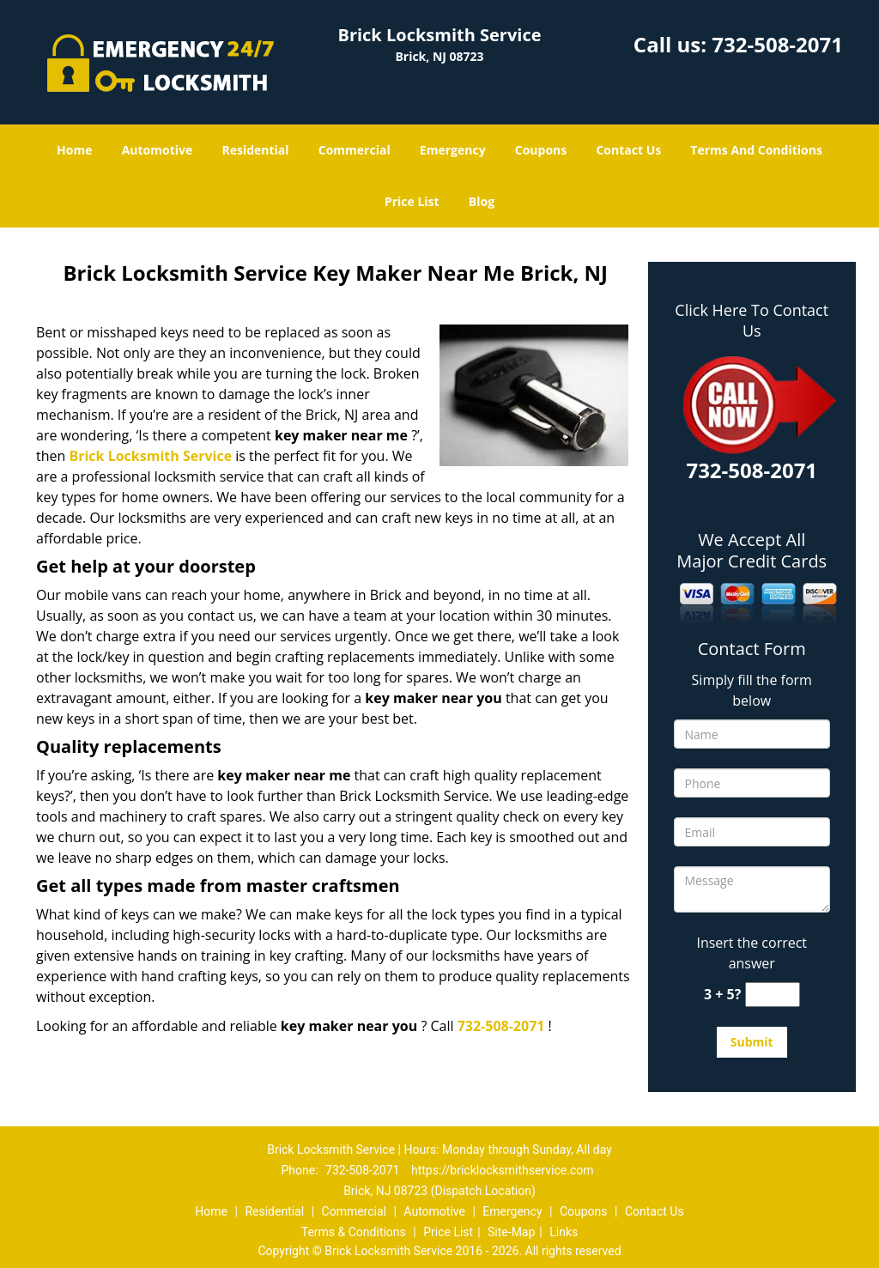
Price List (412, 201)
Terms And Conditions (756, 150)
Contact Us (628, 150)
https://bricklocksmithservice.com (502, 1170)
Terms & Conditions (353, 1232)
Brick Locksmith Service (150, 455)
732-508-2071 (777, 44)
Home (74, 150)
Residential (254, 150)
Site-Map (511, 1232)
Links (563, 1232)
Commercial (354, 150)
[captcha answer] (772, 994)
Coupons (541, 150)
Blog (481, 201)
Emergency (453, 150)
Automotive (157, 150)
